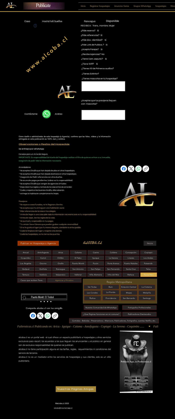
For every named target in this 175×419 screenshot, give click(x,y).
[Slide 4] (50, 301)
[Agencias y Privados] (64, 280)
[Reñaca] (130, 274)
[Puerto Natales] (131, 263)
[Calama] (78, 252)
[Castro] (96, 252)
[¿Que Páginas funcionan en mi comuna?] (101, 314)
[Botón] (45, 297)
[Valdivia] (43, 274)
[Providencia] (111, 298)
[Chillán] (60, 258)
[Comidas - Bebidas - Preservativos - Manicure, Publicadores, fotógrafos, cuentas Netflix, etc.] (114, 320)
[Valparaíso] (60, 274)
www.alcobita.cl (27, 405)
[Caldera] (113, 252)
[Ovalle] (60, 263)
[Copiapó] (148, 252)
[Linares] (131, 258)
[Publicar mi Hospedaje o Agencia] (38, 243)
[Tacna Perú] (148, 274)
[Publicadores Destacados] (139, 314)
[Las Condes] (92, 292)
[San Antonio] (78, 269)
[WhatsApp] (138, 168)
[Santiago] (147, 298)
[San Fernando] (113, 269)
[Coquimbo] (25, 258)
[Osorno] (43, 263)
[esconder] (32, 293)
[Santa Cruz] (131, 269)
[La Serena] (113, 258)
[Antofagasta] (43, 252)
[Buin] (110, 287)
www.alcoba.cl (47, 54)
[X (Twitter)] (131, 168)
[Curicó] (43, 258)
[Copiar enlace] (145, 168)
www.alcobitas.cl (27, 403)
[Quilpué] (25, 269)
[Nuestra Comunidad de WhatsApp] (101, 307)
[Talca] (148, 269)
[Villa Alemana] (95, 274)
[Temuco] (25, 274)
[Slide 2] (40, 301)
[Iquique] (95, 258)
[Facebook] (123, 168)
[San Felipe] (95, 269)
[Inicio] (150, 243)
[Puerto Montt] (78, 263)
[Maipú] (129, 292)
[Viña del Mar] (113, 274)
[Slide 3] (47, 301)
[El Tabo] (78, 258)
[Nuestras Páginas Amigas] (76, 389)
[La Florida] (110, 292)
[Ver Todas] (92, 287)
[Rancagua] (60, 269)
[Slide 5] (44, 301)
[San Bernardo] (129, 298)
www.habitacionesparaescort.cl (34, 400)
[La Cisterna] (146, 287)
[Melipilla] (147, 292)
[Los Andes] (148, 258)
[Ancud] (25, 252)
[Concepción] (131, 252)
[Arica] (60, 252)
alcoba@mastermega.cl (63, 408)
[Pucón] (95, 263)
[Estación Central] (128, 287)
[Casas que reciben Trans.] (31, 280)
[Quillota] (43, 269)
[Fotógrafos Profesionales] (139, 307)
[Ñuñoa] (92, 298)
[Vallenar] (78, 274)
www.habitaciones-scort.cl (32, 397)
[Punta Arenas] (113, 263)
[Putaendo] (148, 263)
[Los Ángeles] (25, 263)
